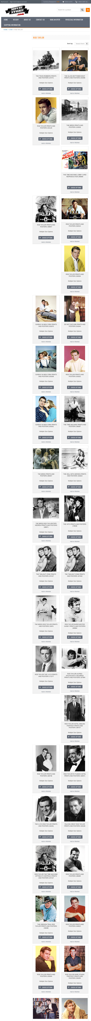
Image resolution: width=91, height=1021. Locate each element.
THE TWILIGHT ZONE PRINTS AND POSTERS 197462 (75, 529)
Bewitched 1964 (7, 161)
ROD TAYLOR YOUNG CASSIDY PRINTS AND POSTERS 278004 (74, 929)
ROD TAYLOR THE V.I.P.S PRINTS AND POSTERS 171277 (46, 629)
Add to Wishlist (15, 120)
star (11, 29)
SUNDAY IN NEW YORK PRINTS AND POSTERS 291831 (46, 378)
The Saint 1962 (7, 165)
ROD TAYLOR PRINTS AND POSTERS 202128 (46, 128)
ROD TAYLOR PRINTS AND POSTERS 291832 (75, 328)
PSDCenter (61, 1016)
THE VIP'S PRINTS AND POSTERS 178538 (74, 478)
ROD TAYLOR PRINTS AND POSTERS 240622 (46, 879)
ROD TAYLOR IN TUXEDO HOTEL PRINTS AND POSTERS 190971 (46, 729)
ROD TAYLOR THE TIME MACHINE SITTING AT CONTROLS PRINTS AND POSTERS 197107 (74, 780)
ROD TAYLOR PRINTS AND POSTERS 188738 (75, 679)
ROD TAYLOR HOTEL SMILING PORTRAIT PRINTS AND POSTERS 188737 (46, 680)
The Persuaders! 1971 (9, 157)
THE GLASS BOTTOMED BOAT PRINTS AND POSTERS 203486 (15, 106)
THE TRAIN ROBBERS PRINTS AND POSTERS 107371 (46, 78)
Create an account (21, 1)
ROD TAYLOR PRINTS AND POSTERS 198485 (46, 829)
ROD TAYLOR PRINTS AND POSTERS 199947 (75, 178)
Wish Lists (68, 1)
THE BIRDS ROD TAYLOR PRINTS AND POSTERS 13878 (46, 579)
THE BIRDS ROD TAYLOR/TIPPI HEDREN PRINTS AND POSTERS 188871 (46, 479)
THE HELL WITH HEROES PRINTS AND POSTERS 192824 (74, 428)
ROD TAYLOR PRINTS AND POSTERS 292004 (75, 228)
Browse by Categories (9, 54)
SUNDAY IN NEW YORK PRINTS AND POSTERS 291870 (46, 278)
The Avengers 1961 (8, 137)
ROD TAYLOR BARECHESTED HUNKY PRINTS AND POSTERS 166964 (74, 579)
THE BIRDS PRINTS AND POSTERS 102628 (74, 128)
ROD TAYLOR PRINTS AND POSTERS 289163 (75, 980)
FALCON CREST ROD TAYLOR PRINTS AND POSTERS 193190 (46, 779)
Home (5, 29)
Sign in (12, 1)
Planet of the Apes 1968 (10, 153)
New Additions (6, 42)
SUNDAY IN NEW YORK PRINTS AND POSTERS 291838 (46, 328)
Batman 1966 (6, 133)
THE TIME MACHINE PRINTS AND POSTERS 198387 (75, 378)
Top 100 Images (7, 50)
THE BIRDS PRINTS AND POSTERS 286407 (46, 428)
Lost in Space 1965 (8, 145)
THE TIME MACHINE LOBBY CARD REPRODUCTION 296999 (46, 178)
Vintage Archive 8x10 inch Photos (13, 46)
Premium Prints (7, 66)
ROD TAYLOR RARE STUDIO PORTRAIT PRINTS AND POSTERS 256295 (46, 930)
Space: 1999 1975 (8, 149)
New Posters (6, 62)
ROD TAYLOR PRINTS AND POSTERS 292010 (46, 228)
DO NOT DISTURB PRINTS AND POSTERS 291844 (74, 278)
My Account (4, 1)
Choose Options (16, 116)
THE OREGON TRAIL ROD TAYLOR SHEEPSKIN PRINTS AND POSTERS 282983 (46, 980)
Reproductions (7, 58)
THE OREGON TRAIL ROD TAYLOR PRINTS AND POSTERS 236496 (75, 830)
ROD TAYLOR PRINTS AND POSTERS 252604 (75, 879)
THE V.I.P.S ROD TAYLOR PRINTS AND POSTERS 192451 (75, 729)
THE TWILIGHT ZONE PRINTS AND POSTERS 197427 (46, 529)
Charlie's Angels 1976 (9, 141)
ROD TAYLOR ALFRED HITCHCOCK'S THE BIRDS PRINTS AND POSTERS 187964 (74, 629)
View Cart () (82, 1)
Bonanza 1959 (7, 169)
